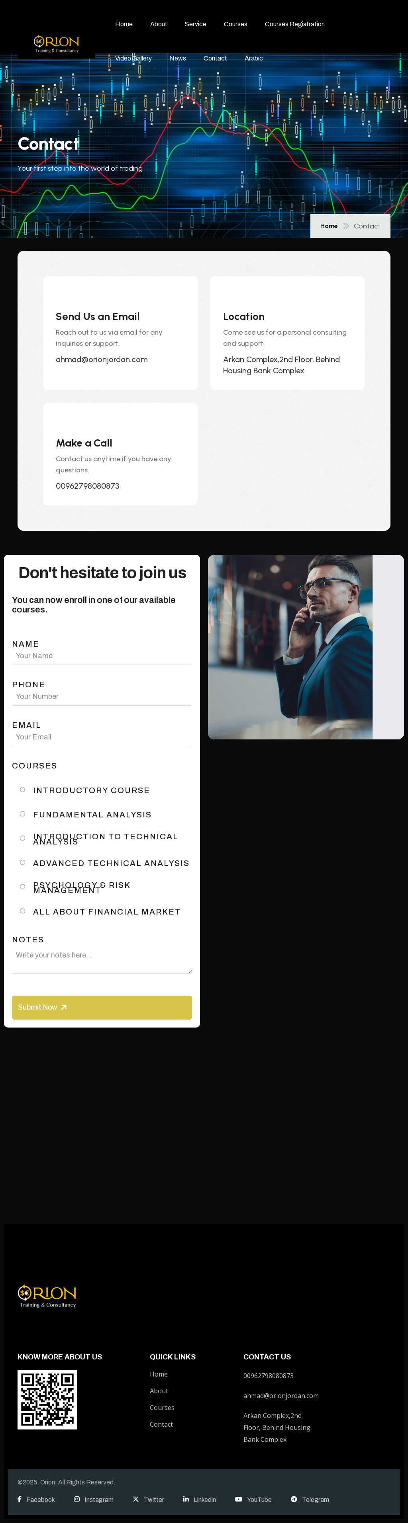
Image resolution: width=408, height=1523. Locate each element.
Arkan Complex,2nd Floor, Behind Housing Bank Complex (281, 365)
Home (124, 24)
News (177, 58)
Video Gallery (133, 58)
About (158, 24)
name (25, 644)
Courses (235, 24)
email (26, 725)
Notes (28, 939)
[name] (56, 41)
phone (28, 684)
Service (195, 24)
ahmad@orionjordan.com (101, 359)
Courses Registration (295, 24)
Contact (215, 58)
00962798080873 (87, 486)
